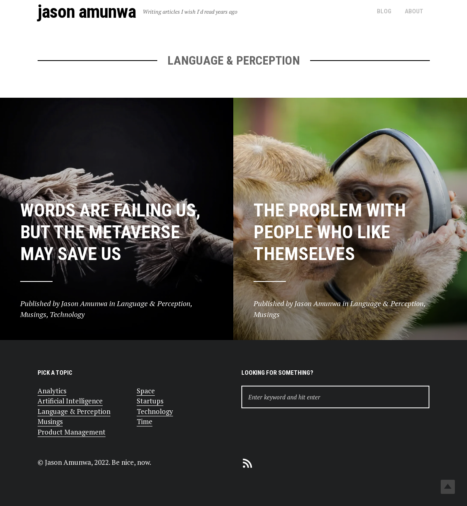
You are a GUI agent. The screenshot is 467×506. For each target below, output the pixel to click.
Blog (384, 11)
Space (146, 390)
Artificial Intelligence (70, 400)
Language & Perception (74, 411)
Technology (155, 411)
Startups (150, 400)
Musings (50, 421)
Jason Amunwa (87, 11)
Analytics (52, 390)
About (414, 11)
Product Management (72, 432)
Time (144, 421)
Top (448, 487)
